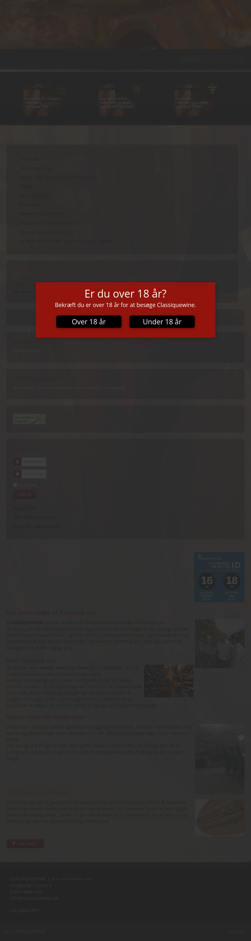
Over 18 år (89, 321)
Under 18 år (162, 321)
